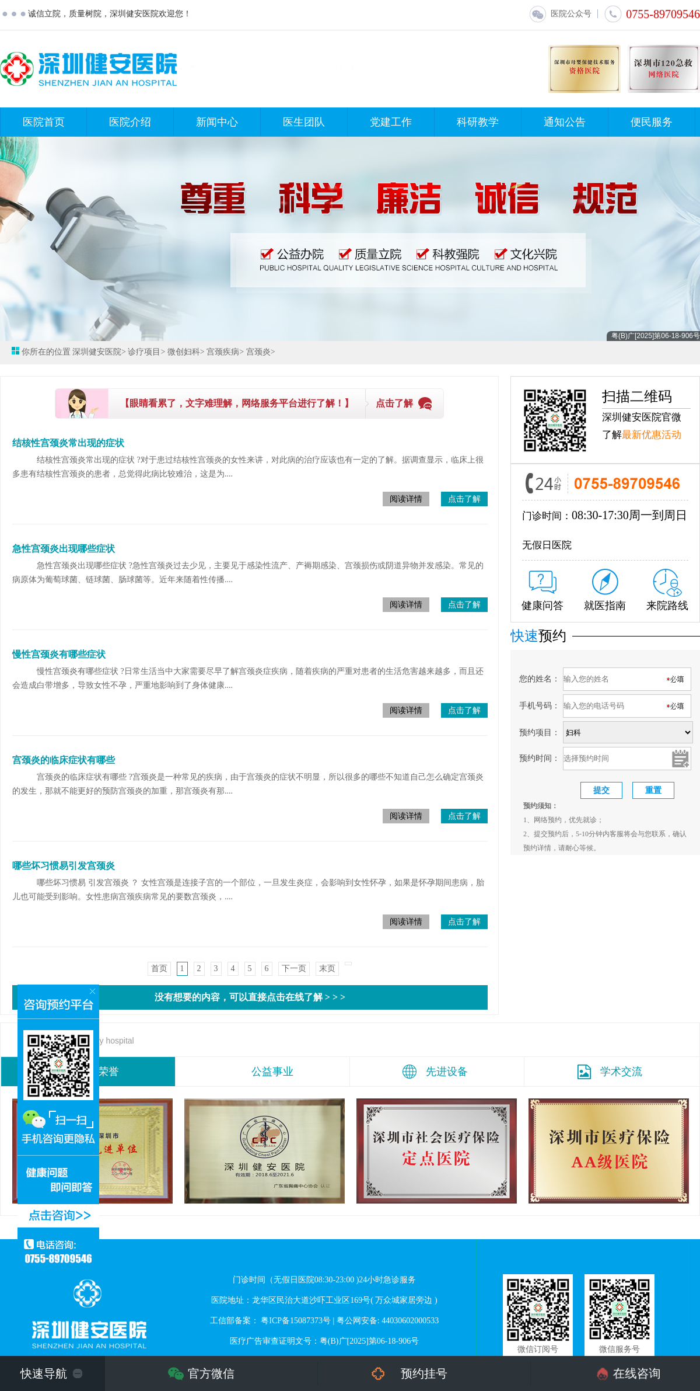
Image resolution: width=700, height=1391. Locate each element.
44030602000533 (410, 1320)
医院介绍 (130, 122)
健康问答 (543, 591)
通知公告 (565, 122)
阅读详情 (406, 499)
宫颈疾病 (222, 351)
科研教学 (478, 122)
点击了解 (394, 403)
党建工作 (391, 122)
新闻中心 (217, 122)
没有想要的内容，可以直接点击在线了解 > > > (250, 997)
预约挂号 (424, 1373)
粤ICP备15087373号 (296, 1320)
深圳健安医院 (96, 351)
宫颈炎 (258, 351)
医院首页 (44, 122)
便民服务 (652, 122)
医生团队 (304, 122)
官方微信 (211, 1373)
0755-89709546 (652, 14)
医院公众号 (560, 13)
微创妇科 (183, 351)
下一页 (294, 968)
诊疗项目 (144, 351)
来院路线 (667, 590)
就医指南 (605, 590)
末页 (327, 968)
